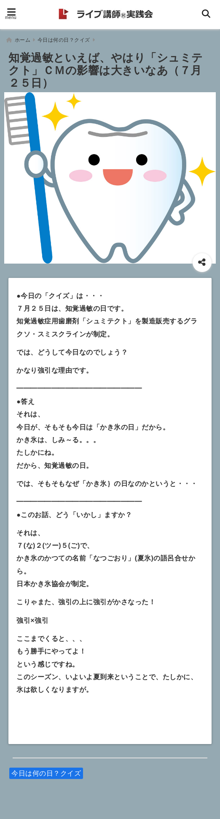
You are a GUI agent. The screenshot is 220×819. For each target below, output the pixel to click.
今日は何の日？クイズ (46, 771)
